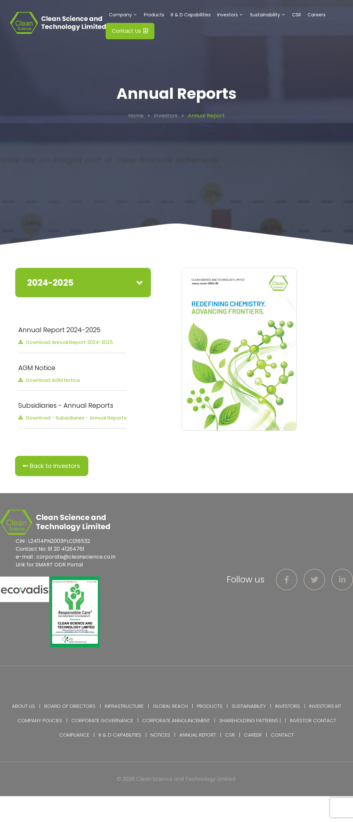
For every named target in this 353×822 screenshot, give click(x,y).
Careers (317, 14)
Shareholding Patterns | (250, 720)
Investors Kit (325, 706)
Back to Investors (51, 466)
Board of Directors (70, 706)
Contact (282, 734)
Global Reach (170, 706)
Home (136, 115)
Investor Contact (313, 720)
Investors (232, 15)
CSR (296, 14)
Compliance (74, 734)
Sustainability (269, 15)
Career (253, 734)
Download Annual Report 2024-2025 (69, 342)
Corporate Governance (102, 720)
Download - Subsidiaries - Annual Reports (76, 417)
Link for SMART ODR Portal (49, 564)
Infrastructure (124, 706)
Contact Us (130, 31)
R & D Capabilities (191, 14)
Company (125, 15)
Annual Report (197, 734)
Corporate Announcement (176, 720)
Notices (160, 734)
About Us (23, 706)
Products (154, 14)
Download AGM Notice (53, 380)
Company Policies (39, 720)
